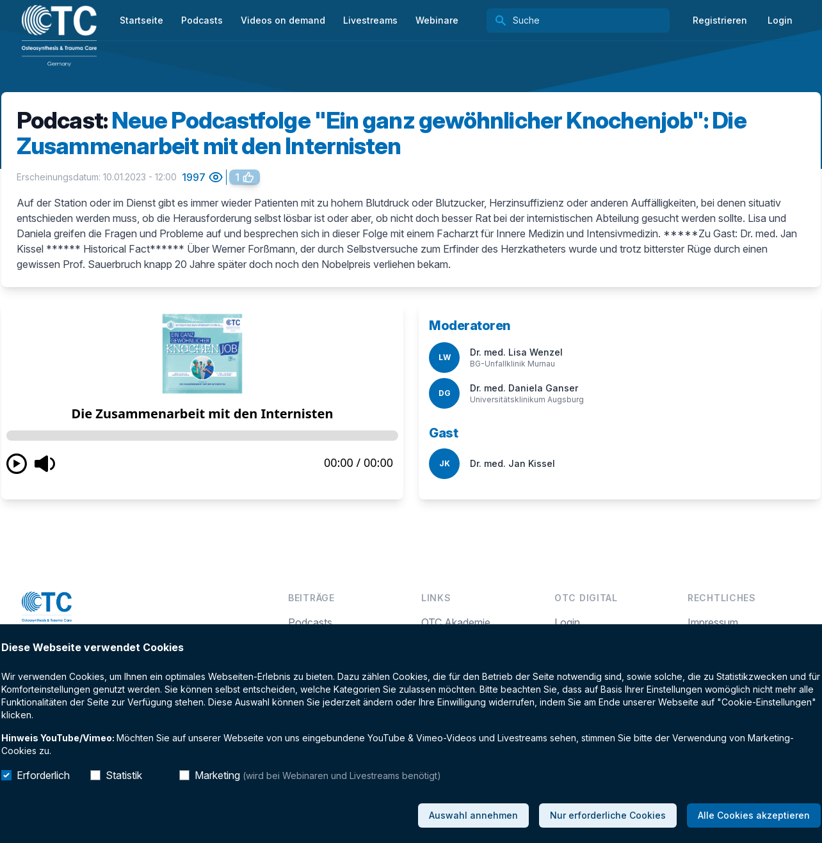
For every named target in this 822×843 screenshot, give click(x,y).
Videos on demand (283, 20)
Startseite (141, 20)
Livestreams (370, 20)
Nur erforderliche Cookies (608, 815)
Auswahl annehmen (473, 815)
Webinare (436, 20)
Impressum (713, 622)
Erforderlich (43, 775)
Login (780, 20)
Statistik (124, 775)
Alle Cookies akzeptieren (754, 815)
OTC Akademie (455, 622)
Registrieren (720, 20)
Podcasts (310, 622)
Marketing (318, 775)
